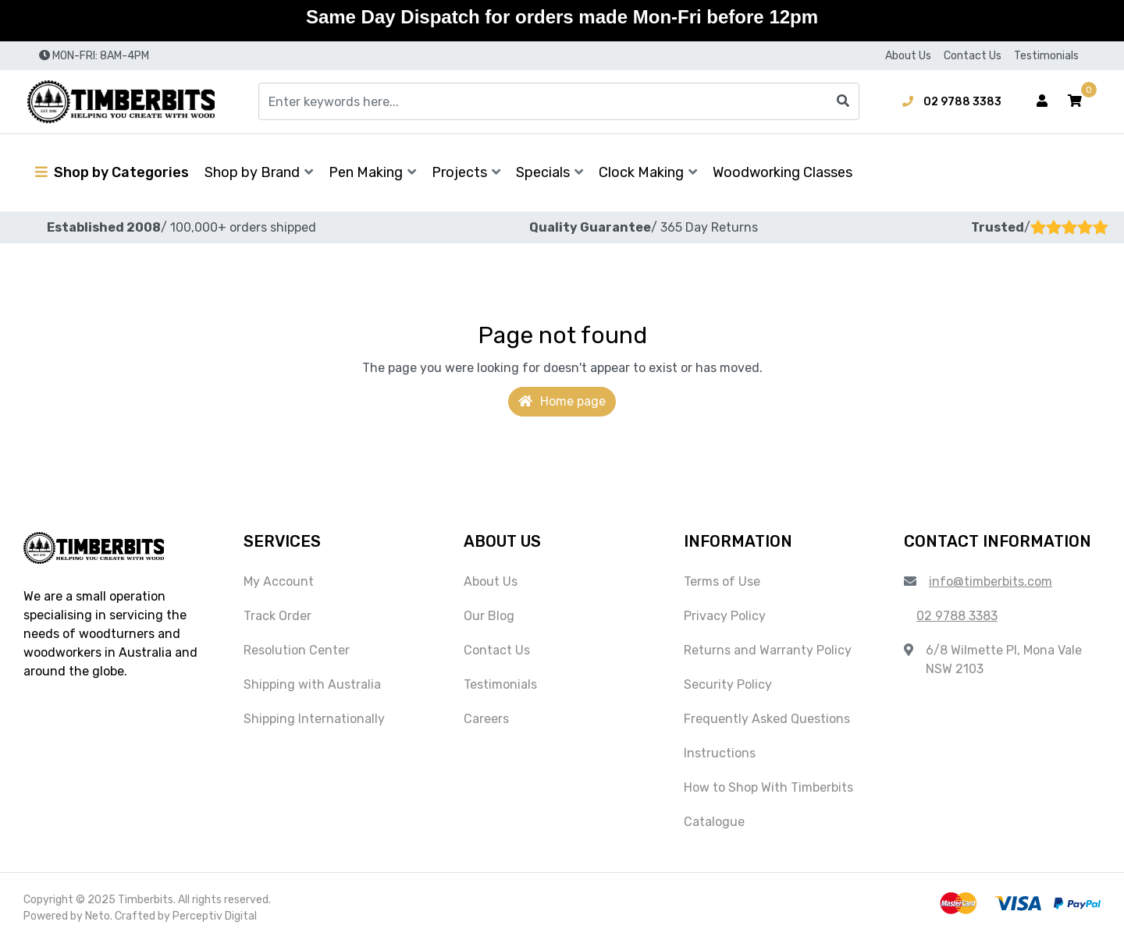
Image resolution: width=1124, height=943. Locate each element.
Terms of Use (722, 581)
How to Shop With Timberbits (768, 787)
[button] (1075, 101)
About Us (908, 55)
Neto (97, 916)
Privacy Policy (725, 615)
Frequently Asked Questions (767, 718)
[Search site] (843, 101)
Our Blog (489, 615)
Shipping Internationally (314, 718)
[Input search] (558, 101)
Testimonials (1046, 55)
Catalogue (714, 821)
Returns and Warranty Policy (768, 650)
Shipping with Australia (312, 684)
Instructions (720, 753)
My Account (279, 581)
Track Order (277, 615)
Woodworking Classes (782, 172)
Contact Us (972, 55)
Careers (486, 718)
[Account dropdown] (1042, 101)
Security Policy (728, 684)
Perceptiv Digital (215, 916)
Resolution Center (297, 650)
